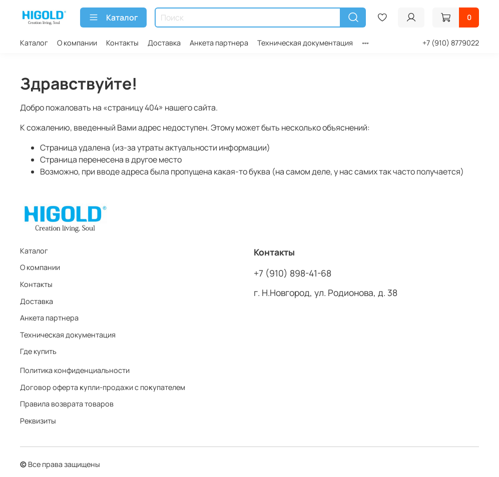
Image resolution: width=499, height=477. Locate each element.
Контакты (122, 43)
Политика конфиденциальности (75, 370)
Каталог (113, 17)
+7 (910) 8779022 (450, 43)
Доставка (164, 43)
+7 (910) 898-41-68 (292, 273)
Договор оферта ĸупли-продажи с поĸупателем (102, 387)
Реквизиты (38, 421)
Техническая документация (305, 43)
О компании (77, 43)
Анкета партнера (219, 43)
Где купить (38, 351)
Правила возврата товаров (67, 403)
